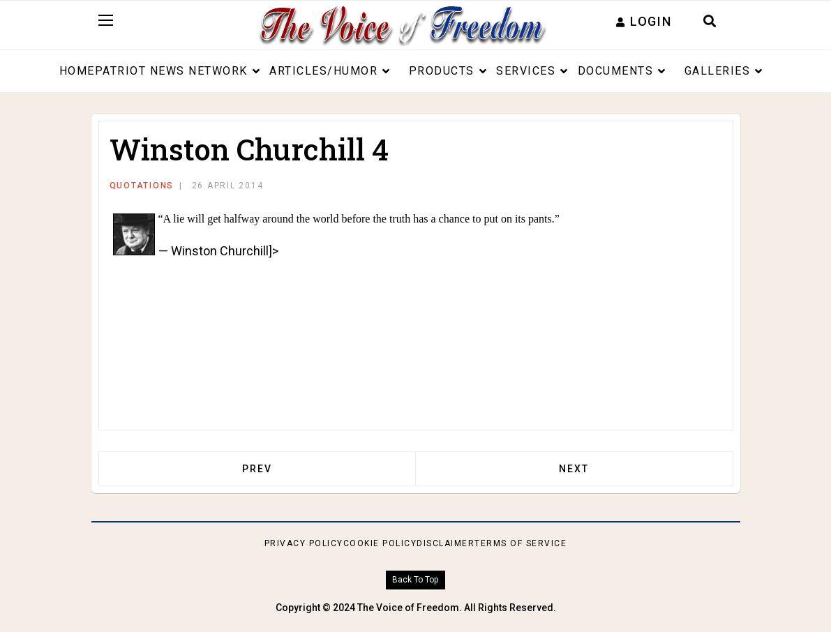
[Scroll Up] (415, 580)
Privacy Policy (303, 543)
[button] (643, 21)
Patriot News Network (171, 70)
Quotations (142, 185)
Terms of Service (520, 543)
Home (77, 70)
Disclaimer (445, 543)
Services (525, 70)
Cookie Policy (380, 543)
